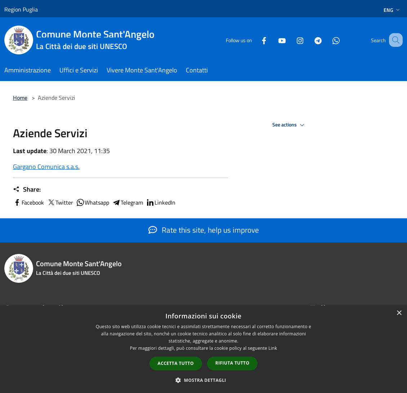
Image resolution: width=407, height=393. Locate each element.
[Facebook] (255, 40)
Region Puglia (21, 9)
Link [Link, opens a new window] (272, 348)
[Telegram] (309, 40)
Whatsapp (92, 202)
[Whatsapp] (327, 40)
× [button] (399, 313)
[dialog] (203, 349)
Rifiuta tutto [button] (232, 363)
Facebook (28, 202)
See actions (289, 125)
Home (20, 97)
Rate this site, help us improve (203, 230)
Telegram (127, 202)
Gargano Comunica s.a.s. (46, 166)
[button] (203, 380)
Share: (27, 189)
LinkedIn (160, 202)
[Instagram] (291, 40)
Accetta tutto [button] (176, 363)
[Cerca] (394, 40)
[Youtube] (273, 40)
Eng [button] (392, 10)
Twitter (60, 202)
